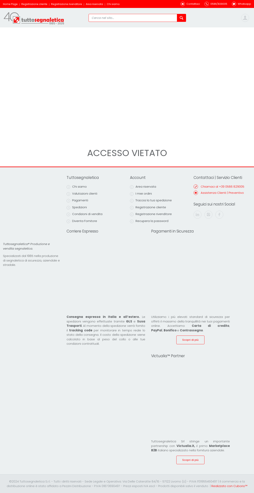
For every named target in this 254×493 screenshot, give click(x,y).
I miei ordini (141, 193)
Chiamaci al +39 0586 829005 (222, 186)
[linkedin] (197, 215)
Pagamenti (77, 200)
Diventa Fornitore (82, 221)
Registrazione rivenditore (66, 4)
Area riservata (94, 4)
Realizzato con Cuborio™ (229, 486)
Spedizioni (77, 207)
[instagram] (208, 215)
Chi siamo (113, 4)
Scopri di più (190, 340)
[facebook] (219, 215)
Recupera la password (149, 221)
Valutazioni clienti (82, 193)
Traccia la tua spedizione (151, 200)
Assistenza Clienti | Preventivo (222, 193)
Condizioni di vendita (84, 214)
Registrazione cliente (34, 4)
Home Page (10, 4)
